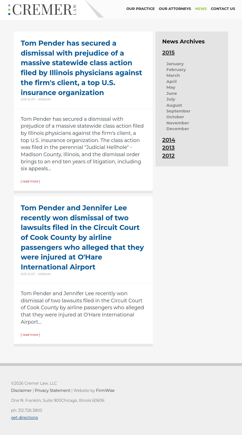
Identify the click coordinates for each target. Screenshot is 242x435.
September (178, 111)
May (170, 87)
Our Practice (140, 8)
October (175, 116)
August (174, 105)
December (177, 128)
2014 (168, 140)
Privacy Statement (52, 390)
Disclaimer (21, 390)
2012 (168, 155)
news (201, 8)
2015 (168, 52)
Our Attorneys (175, 8)
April (171, 81)
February (176, 69)
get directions (24, 417)
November (177, 122)
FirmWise (105, 390)
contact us (223, 8)
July (170, 99)
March (173, 75)
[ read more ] (30, 181)
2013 (168, 147)
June (171, 93)
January (175, 63)
